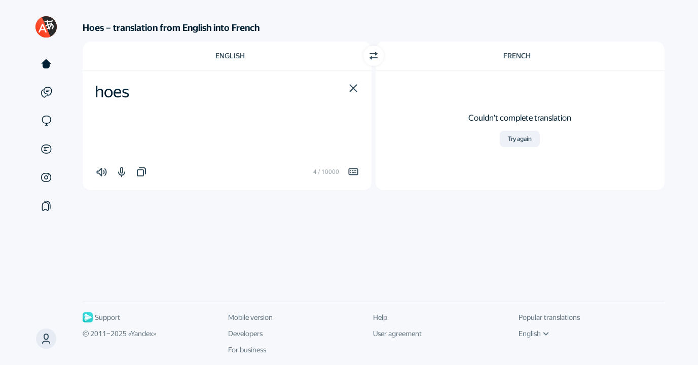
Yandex (142, 334)
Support (101, 317)
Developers (245, 334)
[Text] (46, 64)
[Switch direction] (373, 56)
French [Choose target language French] (517, 56)
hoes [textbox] (112, 91)
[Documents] (46, 149)
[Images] (46, 177)
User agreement (397, 334)
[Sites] (46, 121)
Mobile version (250, 317)
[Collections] (46, 206)
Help (380, 317)
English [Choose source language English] (230, 56)
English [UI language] (534, 334)
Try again (520, 138)
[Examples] (46, 92)
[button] (353, 88)
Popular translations (549, 317)
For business (247, 350)
